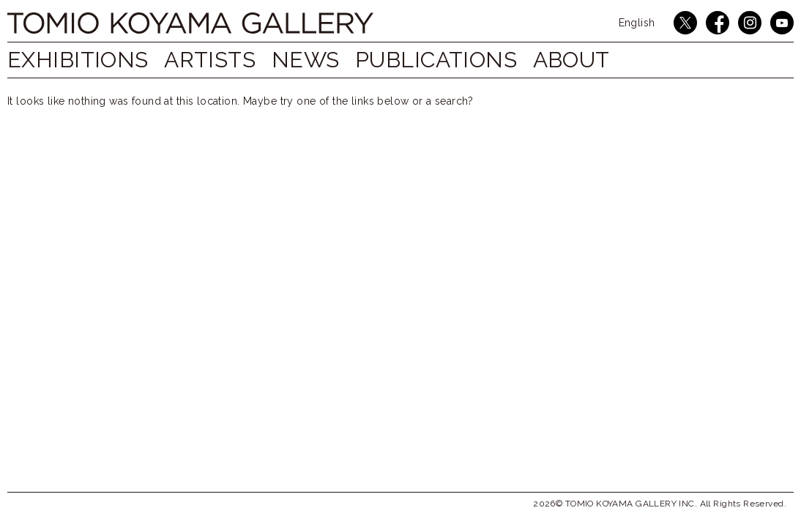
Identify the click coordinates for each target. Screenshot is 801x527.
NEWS (320, 59)
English (637, 23)
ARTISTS (217, 59)
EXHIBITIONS (78, 59)
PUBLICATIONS (458, 59)
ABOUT (600, 59)
